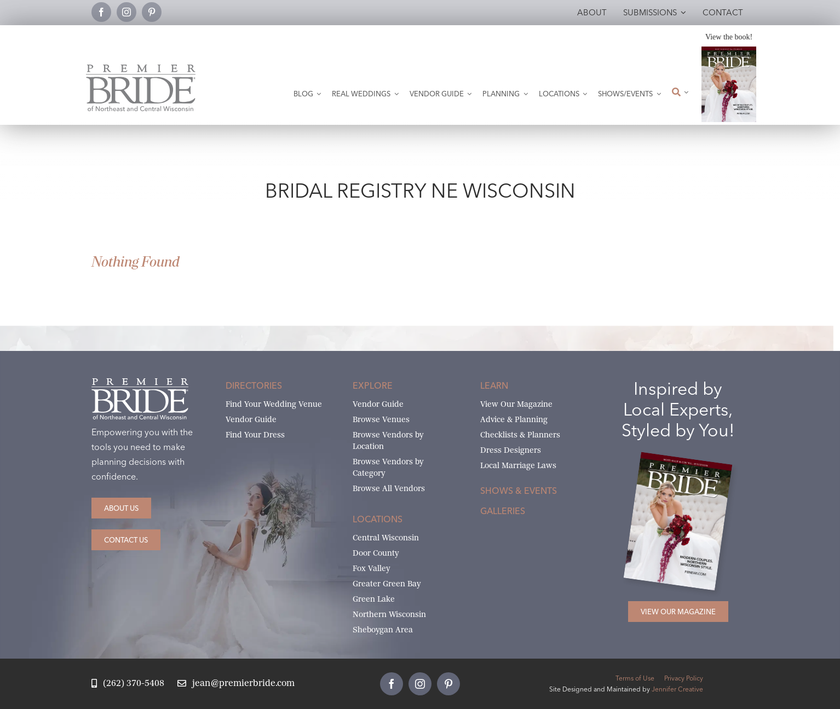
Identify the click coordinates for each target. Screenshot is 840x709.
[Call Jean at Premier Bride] (127, 683)
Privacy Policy (683, 678)
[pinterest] (152, 12)
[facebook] (101, 12)
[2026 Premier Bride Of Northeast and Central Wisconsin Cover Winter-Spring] (728, 50)
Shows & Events (518, 490)
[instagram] (126, 12)
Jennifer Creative (677, 689)
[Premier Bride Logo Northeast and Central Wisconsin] (140, 68)
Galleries (502, 510)
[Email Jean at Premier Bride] (236, 683)
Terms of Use (634, 678)
